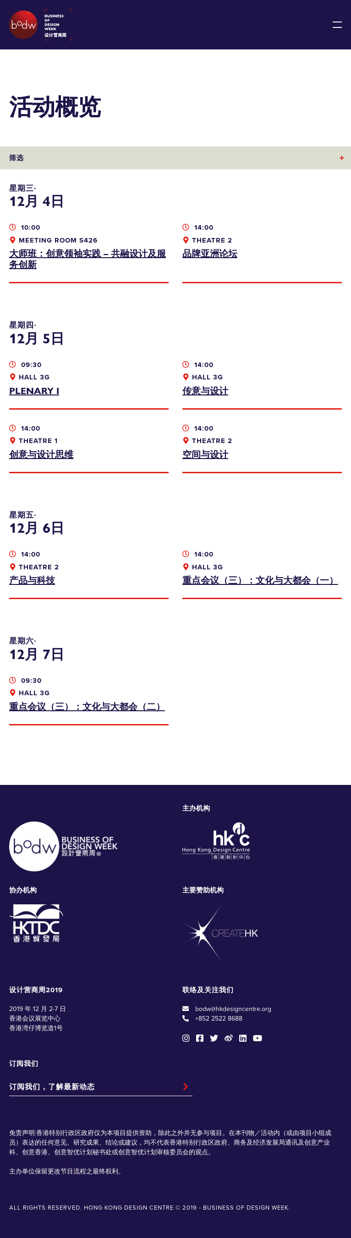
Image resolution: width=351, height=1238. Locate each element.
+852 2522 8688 (218, 1018)
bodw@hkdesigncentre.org (233, 1009)
